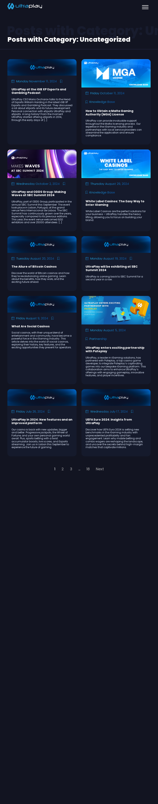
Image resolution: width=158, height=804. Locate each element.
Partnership (98, 339)
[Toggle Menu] (145, 7)
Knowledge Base (102, 102)
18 (88, 469)
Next (100, 469)
